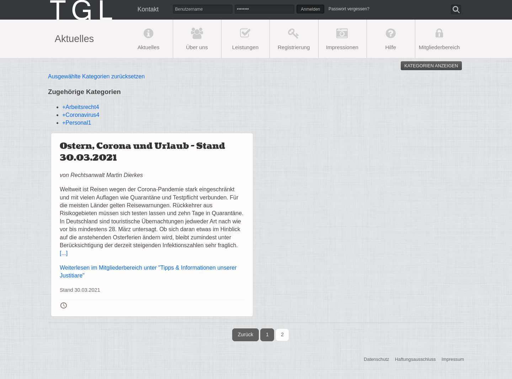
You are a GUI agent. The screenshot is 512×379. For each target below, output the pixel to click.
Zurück (246, 334)
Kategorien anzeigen (431, 65)
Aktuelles (149, 47)
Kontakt (148, 9)
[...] (64, 253)
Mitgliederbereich (439, 47)
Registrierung (294, 47)
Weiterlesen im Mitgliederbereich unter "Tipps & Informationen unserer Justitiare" (148, 272)
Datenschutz (376, 359)
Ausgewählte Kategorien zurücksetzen (96, 76)
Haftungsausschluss (415, 359)
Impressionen (342, 47)
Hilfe (390, 47)
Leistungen (245, 47)
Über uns (197, 47)
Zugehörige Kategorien (84, 91)
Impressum (453, 359)
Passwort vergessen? (349, 8)
